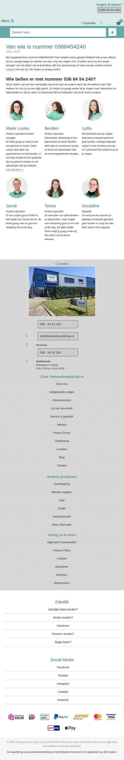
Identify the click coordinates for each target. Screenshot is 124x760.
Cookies (62, 558)
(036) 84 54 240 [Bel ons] (109, 10)
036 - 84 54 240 (50, 352)
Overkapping (62, 484)
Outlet (61, 508)
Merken (61, 424)
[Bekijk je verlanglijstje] (110, 23)
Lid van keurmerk (61, 408)
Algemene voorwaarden (62, 542)
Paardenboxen (62, 516)
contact (10, 69)
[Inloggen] (102, 23)
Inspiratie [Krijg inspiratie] (88, 23)
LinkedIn (63, 691)
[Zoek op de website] (112, 32)
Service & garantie (61, 416)
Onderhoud (62, 441)
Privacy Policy (61, 550)
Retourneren (62, 583)
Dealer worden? (63, 617)
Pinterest (63, 700)
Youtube (63, 675)
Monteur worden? (63, 633)
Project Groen (61, 432)
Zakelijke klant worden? (62, 609)
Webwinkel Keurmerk (70, 752)
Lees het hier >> (14, 169)
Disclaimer (61, 566)
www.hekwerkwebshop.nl (41, 752)
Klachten (61, 574)
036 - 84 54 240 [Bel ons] (50, 324)
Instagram (63, 683)
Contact (61, 465)
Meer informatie (61, 524)
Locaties (62, 449)
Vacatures (63, 625)
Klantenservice (62, 400)
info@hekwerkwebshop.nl (57, 336)
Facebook (63, 667)
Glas (62, 500)
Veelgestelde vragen (61, 392)
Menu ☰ (7, 21)
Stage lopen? (63, 642)
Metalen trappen (62, 492)
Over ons (61, 383)
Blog (61, 457)
